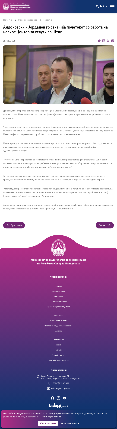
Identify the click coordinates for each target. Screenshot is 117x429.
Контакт (58, 350)
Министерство (58, 291)
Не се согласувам (69, 423)
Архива (58, 331)
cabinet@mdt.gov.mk (58, 388)
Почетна (7, 19)
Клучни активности (58, 320)
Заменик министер (58, 301)
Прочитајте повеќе (51, 416)
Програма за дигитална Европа (58, 326)
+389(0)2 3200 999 (58, 383)
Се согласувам (48, 423)
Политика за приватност (58, 360)
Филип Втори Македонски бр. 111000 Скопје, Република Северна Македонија (58, 377)
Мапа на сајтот (58, 355)
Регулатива (58, 315)
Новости (47, 19)
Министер (58, 296)
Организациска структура (58, 307)
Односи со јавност (27, 19)
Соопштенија (58, 339)
